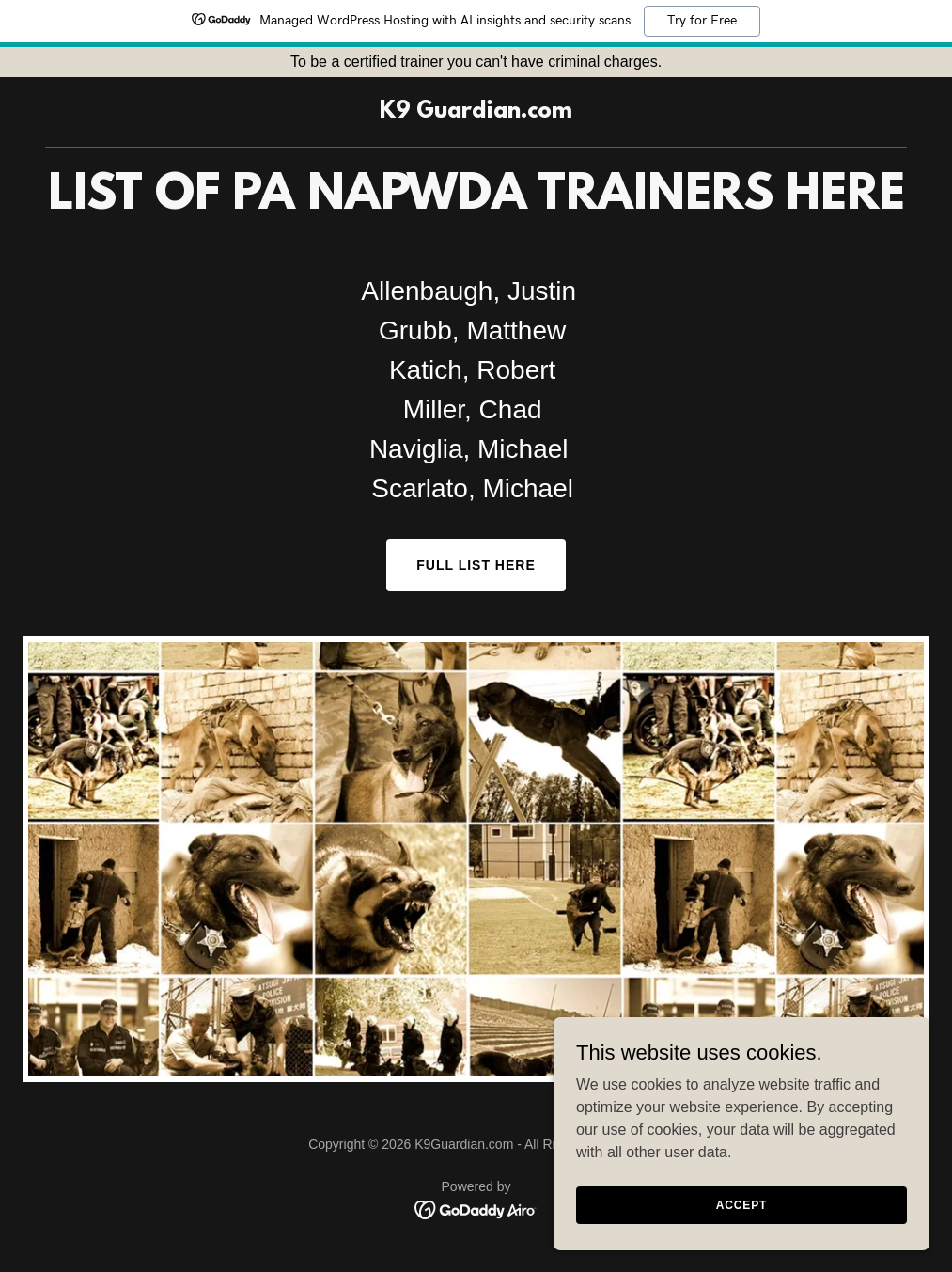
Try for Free (702, 20)
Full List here (475, 565)
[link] (476, 112)
